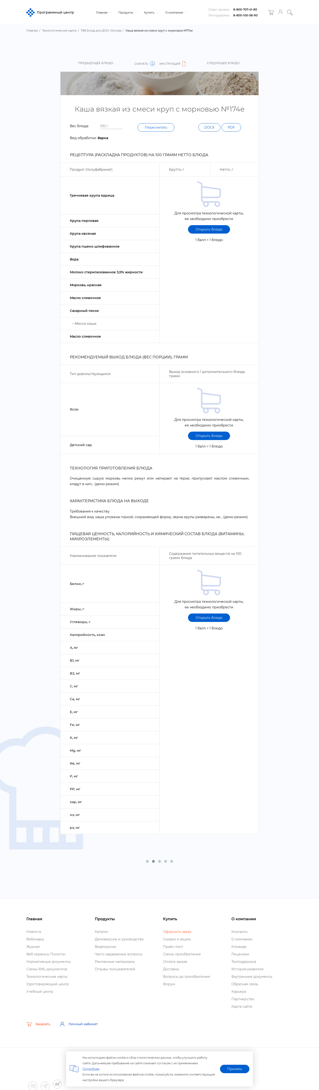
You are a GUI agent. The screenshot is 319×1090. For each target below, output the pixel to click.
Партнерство (242, 999)
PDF (231, 127)
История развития (247, 969)
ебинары (35, 939)
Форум (169, 984)
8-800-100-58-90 (245, 15)
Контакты (239, 932)
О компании (175, 12)
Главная (103, 12)
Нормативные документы (48, 962)
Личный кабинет (79, 1024)
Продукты (127, 12)
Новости (33, 932)
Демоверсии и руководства (119, 939)
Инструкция (173, 63)
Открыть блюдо (209, 229)
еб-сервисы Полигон (45, 954)
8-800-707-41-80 (245, 9)
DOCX (209, 127)
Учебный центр (39, 991)
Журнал (33, 947)
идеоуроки (105, 947)
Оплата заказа (175, 962)
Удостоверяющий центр (47, 984)
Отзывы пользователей (115, 969)
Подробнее (90, 1069)
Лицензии (240, 954)
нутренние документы (251, 977)
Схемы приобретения (182, 954)
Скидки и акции (177, 939)
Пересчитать (156, 127)
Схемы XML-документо (46, 969)
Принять (234, 1069)
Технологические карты (46, 977)
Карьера (238, 991)
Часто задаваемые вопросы (118, 954)
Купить (150, 12)
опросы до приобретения (186, 977)
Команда (238, 947)
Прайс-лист (173, 947)
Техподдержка (243, 962)
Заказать (38, 1024)
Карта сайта (241, 1006)
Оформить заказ (177, 932)
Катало (101, 932)
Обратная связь (244, 984)
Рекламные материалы (115, 962)
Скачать (145, 63)
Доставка (171, 969)
